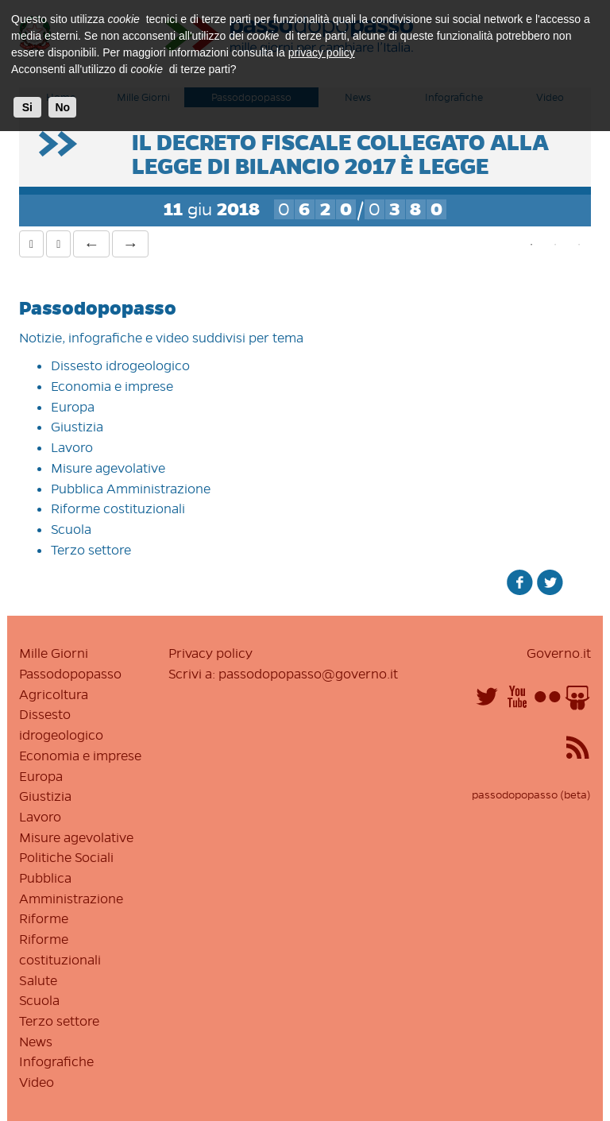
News (35, 1041)
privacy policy (321, 52)
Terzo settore (91, 550)
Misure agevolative (108, 468)
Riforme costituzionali (118, 508)
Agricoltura (53, 694)
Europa (73, 407)
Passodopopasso (70, 674)
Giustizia (77, 427)
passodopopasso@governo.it (308, 674)
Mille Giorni (53, 653)
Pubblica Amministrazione (130, 489)
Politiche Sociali (66, 857)
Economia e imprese (112, 386)
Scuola (71, 529)
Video (36, 1082)
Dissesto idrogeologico (120, 365)
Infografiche (56, 1061)
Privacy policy (210, 653)
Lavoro (72, 447)
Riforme (43, 918)
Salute (38, 980)
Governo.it (559, 653)
